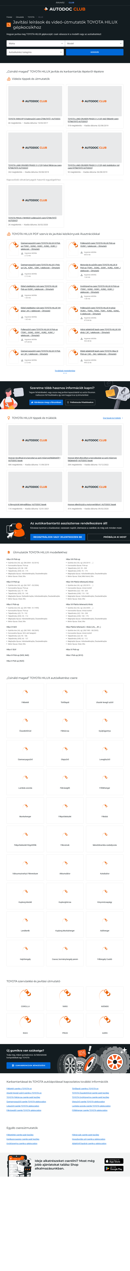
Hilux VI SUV (12, 627)
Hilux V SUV (11, 649)
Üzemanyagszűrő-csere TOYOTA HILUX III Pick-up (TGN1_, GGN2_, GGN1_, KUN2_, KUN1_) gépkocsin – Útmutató (40, 246)
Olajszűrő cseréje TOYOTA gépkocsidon (88, 1101)
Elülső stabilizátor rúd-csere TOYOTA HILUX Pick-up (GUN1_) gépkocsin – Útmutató (39, 287)
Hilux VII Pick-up (13, 559)
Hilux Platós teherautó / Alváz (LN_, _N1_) (83, 627)
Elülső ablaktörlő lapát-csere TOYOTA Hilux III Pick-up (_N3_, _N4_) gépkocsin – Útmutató (99, 352)
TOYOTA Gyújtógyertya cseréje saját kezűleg (90, 1097)
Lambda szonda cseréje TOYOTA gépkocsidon (91, 1106)
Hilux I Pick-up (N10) (74, 655)
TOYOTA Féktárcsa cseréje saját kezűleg (23, 1097)
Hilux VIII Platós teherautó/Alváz (79, 581)
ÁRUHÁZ (60, 2)
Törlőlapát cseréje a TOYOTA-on (85, 1088)
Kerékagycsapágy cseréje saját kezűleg (23, 1139)
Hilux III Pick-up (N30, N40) (18, 655)
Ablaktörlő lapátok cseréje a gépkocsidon (89, 1143)
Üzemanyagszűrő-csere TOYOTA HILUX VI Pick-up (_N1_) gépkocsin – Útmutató (41, 352)
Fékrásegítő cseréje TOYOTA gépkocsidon (24, 1110)
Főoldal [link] (9, 17)
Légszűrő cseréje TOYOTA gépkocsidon (23, 1106)
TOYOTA (31, 17)
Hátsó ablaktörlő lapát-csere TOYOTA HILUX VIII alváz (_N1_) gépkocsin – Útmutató (100, 331)
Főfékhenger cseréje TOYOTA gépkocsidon (89, 1110)
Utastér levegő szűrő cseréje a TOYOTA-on (24, 1093)
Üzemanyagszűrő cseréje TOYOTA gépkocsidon (26, 1101)
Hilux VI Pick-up (13, 581)
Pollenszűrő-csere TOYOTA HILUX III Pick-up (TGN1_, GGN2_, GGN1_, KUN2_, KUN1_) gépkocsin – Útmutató (39, 332)
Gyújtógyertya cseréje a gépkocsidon (22, 1143)
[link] (35, 105)
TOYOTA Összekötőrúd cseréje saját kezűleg (90, 1093)
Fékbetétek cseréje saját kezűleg (20, 1134)
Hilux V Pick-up (13, 604)
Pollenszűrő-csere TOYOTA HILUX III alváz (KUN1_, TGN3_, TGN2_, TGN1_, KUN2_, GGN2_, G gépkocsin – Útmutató (100, 310)
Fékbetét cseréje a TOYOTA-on (19, 1088)
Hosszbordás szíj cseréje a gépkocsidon (88, 1139)
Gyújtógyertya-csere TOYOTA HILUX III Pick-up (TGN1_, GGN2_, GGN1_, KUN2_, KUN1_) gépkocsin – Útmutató (99, 289)
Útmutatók (20, 17)
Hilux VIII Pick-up (73, 559)
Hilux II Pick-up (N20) (15, 661)
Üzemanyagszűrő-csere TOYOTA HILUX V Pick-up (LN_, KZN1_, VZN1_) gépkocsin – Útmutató (40, 266)
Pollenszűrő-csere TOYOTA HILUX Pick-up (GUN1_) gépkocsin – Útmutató (97, 244)
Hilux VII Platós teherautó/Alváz (79, 604)
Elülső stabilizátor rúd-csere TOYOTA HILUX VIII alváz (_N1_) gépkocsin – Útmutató (41, 309)
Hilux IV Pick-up (72, 649)
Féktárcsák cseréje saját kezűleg (85, 1134)
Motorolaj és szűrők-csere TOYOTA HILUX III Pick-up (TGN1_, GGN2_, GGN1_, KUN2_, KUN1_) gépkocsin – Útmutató (100, 267)
